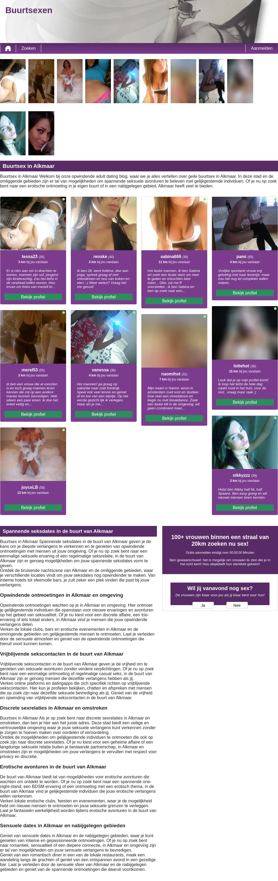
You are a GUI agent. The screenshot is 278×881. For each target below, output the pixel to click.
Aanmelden (262, 48)
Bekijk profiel (33, 297)
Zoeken (28, 48)
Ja (203, 605)
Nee (237, 605)
